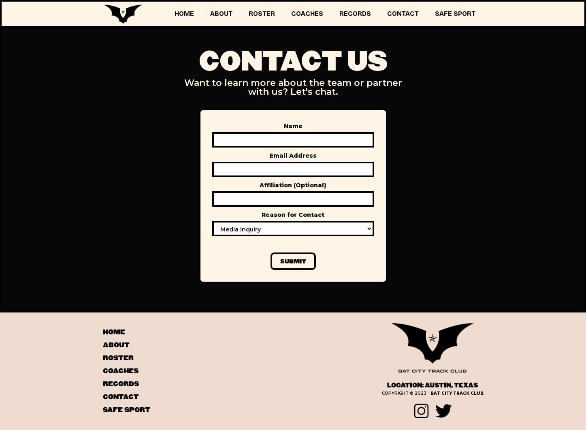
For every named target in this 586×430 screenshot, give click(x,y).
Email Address (293, 155)
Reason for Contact (293, 214)
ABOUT (221, 13)
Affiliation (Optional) (293, 185)
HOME (184, 13)
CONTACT (403, 13)
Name (293, 126)
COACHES (307, 13)
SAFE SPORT (455, 13)
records (121, 384)
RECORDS (355, 13)
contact (121, 397)
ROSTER (262, 13)
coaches (121, 371)
